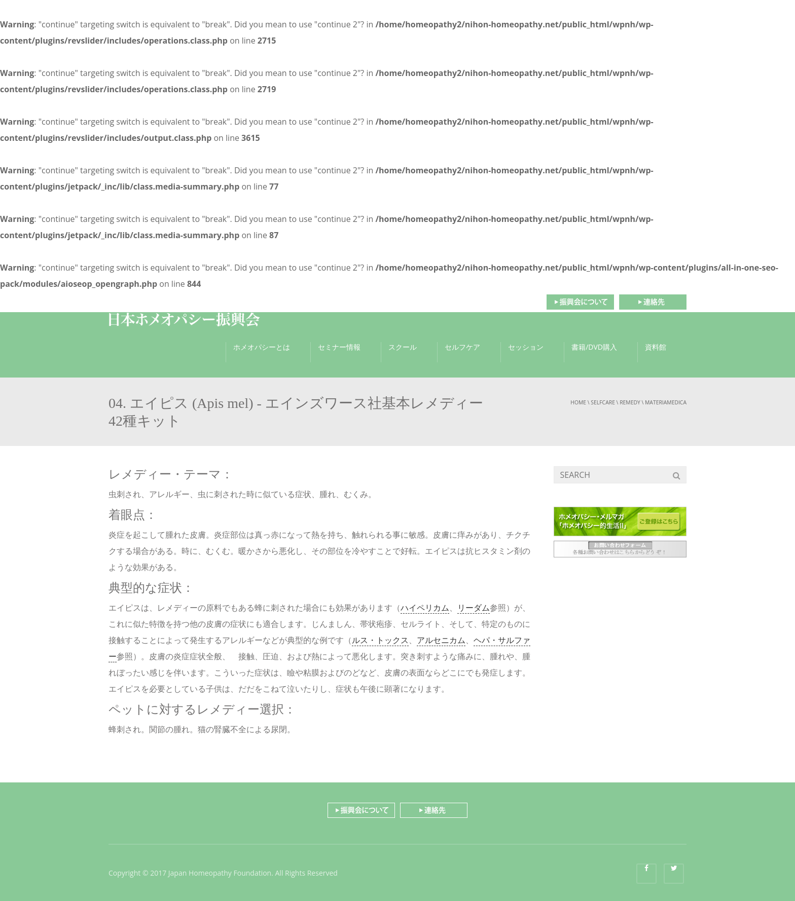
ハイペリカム (425, 607)
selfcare (603, 402)
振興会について (580, 302)
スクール (402, 347)
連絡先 (652, 302)
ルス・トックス (380, 640)
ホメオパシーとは (261, 347)
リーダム (473, 607)
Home (578, 402)
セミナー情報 (339, 347)
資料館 (655, 347)
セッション (526, 347)
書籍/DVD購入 (594, 347)
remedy (630, 402)
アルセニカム (441, 640)
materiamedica (665, 402)
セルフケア (462, 347)
